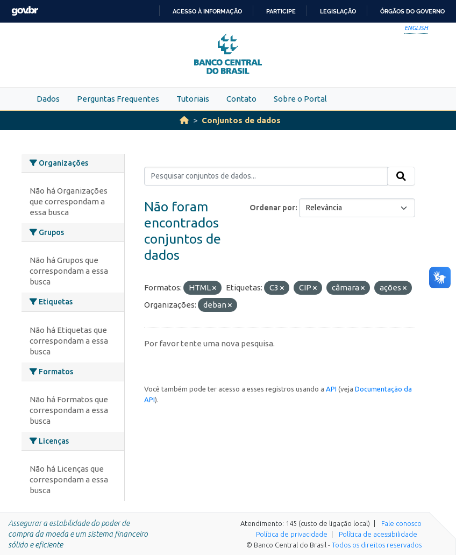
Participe (281, 11)
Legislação (338, 11)
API (331, 389)
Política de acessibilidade (378, 534)
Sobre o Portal (300, 98)
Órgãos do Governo (412, 11)
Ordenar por (272, 207)
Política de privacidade (291, 534)
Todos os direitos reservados (377, 545)
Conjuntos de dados (241, 120)
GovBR (24, 11)
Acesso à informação (207, 11)
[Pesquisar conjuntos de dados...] (266, 176)
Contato (241, 98)
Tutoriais (192, 98)
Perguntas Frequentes (118, 98)
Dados (48, 98)
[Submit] (401, 176)
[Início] (184, 120)
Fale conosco (401, 523)
